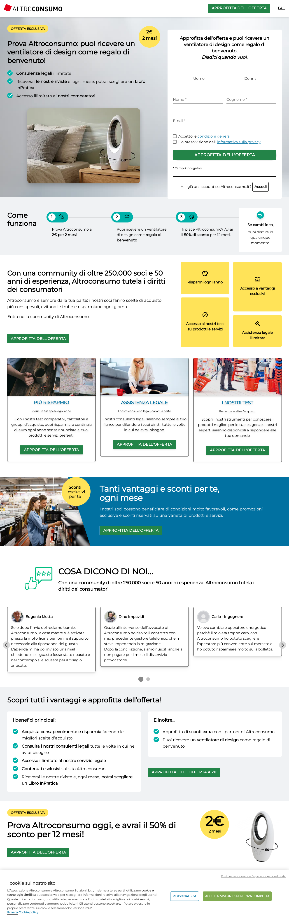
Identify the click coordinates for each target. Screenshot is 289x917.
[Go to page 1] (140, 679)
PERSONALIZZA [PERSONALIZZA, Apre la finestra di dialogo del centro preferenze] (184, 896)
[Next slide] (282, 645)
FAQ (281, 8)
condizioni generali (214, 136)
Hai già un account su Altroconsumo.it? (225, 187)
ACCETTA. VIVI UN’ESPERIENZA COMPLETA (237, 896)
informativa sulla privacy (239, 142)
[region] (144, 893)
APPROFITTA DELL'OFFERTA (239, 8)
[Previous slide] (6, 645)
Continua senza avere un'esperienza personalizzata (253, 876)
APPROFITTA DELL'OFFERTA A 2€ (184, 772)
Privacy (12, 912)
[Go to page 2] (148, 679)
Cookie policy (28, 912)
